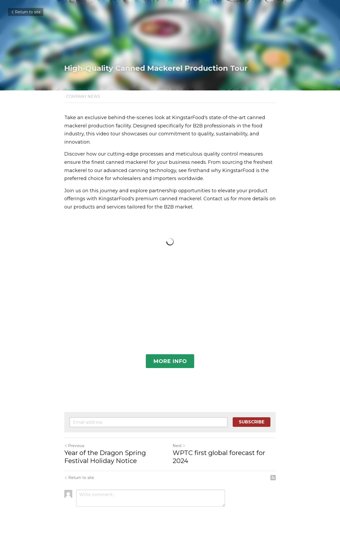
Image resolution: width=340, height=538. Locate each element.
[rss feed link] (273, 477)
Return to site (26, 12)
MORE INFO (170, 361)
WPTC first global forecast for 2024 (219, 457)
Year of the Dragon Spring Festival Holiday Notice (105, 457)
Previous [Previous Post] (74, 445)
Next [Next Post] (179, 445)
